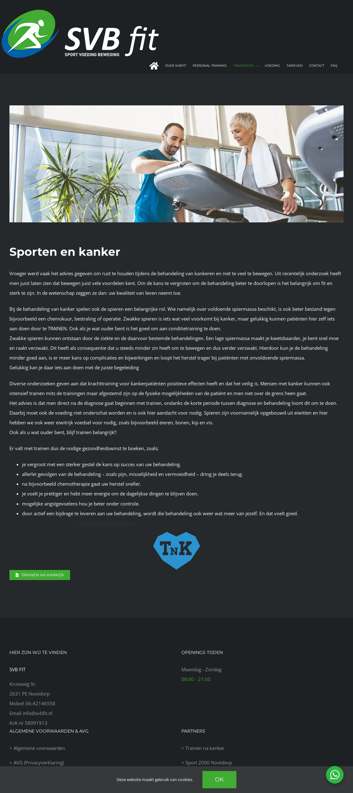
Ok (219, 779)
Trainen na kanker (204, 748)
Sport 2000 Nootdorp (208, 762)
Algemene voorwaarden (39, 748)
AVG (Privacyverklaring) (39, 762)
